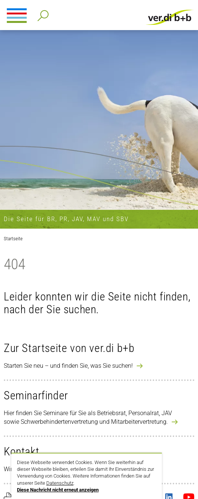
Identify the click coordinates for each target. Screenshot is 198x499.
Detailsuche (41, 13)
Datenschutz (59, 483)
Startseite (13, 238)
